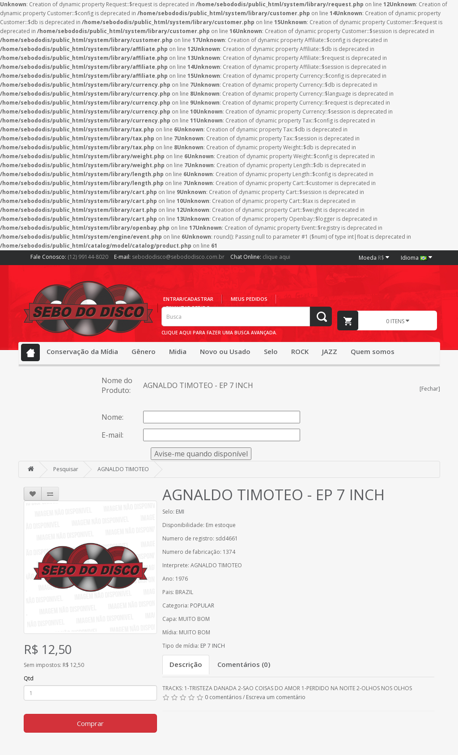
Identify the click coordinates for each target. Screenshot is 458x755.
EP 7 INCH (212, 646)
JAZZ (329, 351)
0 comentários (223, 697)
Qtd (29, 678)
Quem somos (372, 351)
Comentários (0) (243, 664)
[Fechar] (430, 388)
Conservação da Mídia (82, 351)
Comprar (90, 723)
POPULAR (202, 605)
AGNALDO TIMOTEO (123, 469)
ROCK (300, 351)
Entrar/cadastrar (188, 298)
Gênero (143, 351)
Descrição (186, 664)
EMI (180, 511)
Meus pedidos (249, 298)
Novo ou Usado (225, 351)
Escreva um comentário (275, 697)
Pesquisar (65, 469)
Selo (271, 351)
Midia (178, 351)
